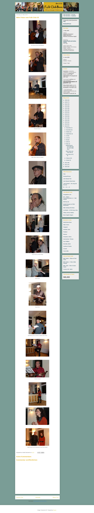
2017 (66, 118)
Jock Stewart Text (67, 178)
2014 (66, 124)
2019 (66, 114)
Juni (67, 137)
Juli (67, 135)
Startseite (37, 497)
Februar (68, 158)
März (67, 143)
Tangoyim (65, 227)
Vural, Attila (65, 251)
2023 (66, 106)
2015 (66, 122)
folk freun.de (66, 201)
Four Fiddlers (66, 241)
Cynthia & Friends (67, 246)
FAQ (64, 21)
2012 (66, 162)
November (68, 129)
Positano (65, 231)
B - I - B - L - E (66, 187)
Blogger (54, 510)
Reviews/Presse (67, 23)
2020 (66, 112)
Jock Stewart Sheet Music (69, 181)
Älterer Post (56, 497)
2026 (66, 100)
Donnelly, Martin (67, 243)
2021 (66, 110)
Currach (65, 248)
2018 (66, 116)
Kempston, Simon (67, 236)
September (68, 133)
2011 (66, 164)
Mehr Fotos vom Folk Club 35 (69, 152)
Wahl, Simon (66, 224)
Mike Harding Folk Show (68, 207)
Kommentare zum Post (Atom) (40, 501)
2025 (66, 102)
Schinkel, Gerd (66, 229)
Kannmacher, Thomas (68, 239)
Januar (68, 160)
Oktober (68, 131)
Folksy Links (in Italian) (68, 212)
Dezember (68, 127)
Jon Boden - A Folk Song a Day (70, 210)
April (67, 141)
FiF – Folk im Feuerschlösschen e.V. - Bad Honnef (69, 198)
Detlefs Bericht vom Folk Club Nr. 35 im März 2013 (70, 147)
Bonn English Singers (68, 215)
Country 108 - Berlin (67, 269)
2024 (66, 104)
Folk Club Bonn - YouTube (69, 14)
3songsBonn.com (67, 194)
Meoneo (65, 234)
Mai (67, 139)
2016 (66, 120)
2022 (66, 108)
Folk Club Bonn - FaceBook (69, 15)
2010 (66, 166)
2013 (66, 126)
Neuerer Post (19, 497)
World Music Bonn (67, 222)
